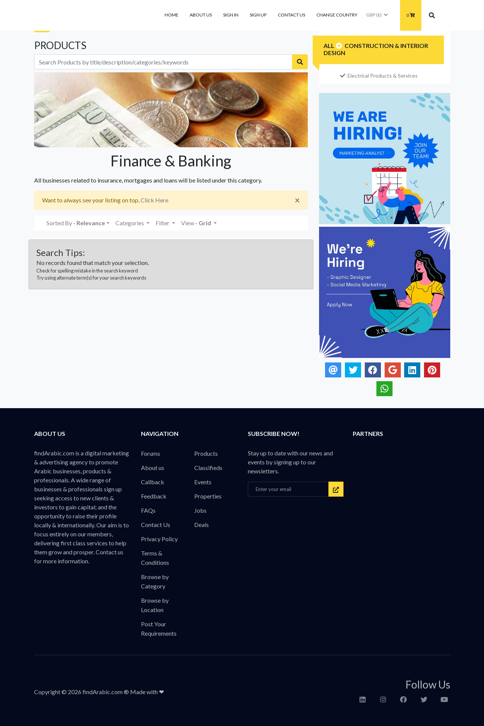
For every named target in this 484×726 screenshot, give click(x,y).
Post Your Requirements (159, 628)
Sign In (230, 15)
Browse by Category (155, 581)
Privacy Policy (159, 538)
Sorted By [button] (75, 222)
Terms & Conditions (155, 557)
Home (171, 15)
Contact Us (291, 15)
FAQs (148, 510)
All (329, 45)
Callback (152, 481)
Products (206, 453)
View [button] (196, 222)
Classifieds (208, 467)
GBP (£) (377, 15)
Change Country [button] (336, 15)
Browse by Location (155, 605)
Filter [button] (163, 222)
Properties (208, 496)
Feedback (153, 496)
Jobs (200, 510)
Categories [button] (130, 222)
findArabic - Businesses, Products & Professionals (90, 15)
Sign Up (258, 15)
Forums (150, 453)
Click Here (154, 200)
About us (201, 15)
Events (202, 481)
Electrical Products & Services (379, 75)
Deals (201, 524)
